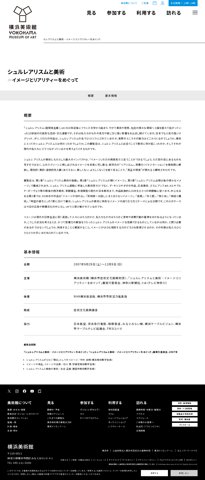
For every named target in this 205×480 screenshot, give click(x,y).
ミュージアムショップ (118, 417)
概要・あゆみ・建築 (16, 409)
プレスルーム (184, 424)
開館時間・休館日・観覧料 (148, 409)
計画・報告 (12, 426)
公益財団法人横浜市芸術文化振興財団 (132, 451)
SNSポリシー (192, 460)
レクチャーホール (116, 426)
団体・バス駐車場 (184, 408)
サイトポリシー (128, 460)
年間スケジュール (55, 413)
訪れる (173, 12)
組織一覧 (11, 422)
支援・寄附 (12, 430)
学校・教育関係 (184, 403)
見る (91, 12)
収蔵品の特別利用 (185, 414)
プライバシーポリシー (147, 460)
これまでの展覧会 (55, 417)
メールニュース (99, 460)
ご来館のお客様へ (145, 422)
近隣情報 (140, 430)
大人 (82, 413)
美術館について (129, 3)
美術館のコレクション (17, 417)
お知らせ (64, 460)
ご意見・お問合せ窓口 (80, 460)
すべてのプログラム (89, 417)
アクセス (140, 413)
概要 (91, 96)
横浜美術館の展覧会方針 (59, 422)
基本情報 (111, 96)
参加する (116, 12)
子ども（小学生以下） (90, 409)
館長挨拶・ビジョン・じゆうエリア (23, 413)
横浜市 (105, 451)
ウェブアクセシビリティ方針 (171, 460)
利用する (146, 12)
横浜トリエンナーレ (56, 426)
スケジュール (142, 417)
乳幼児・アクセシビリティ (148, 426)
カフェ (111, 413)
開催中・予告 (53, 409)
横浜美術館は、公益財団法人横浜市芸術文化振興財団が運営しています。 (132, 464)
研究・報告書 (184, 419)
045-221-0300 (22, 463)
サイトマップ (114, 460)
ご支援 (145, 3)
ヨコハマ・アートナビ (187, 451)
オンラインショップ (117, 422)
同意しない (184, 473)
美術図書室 (114, 409)
